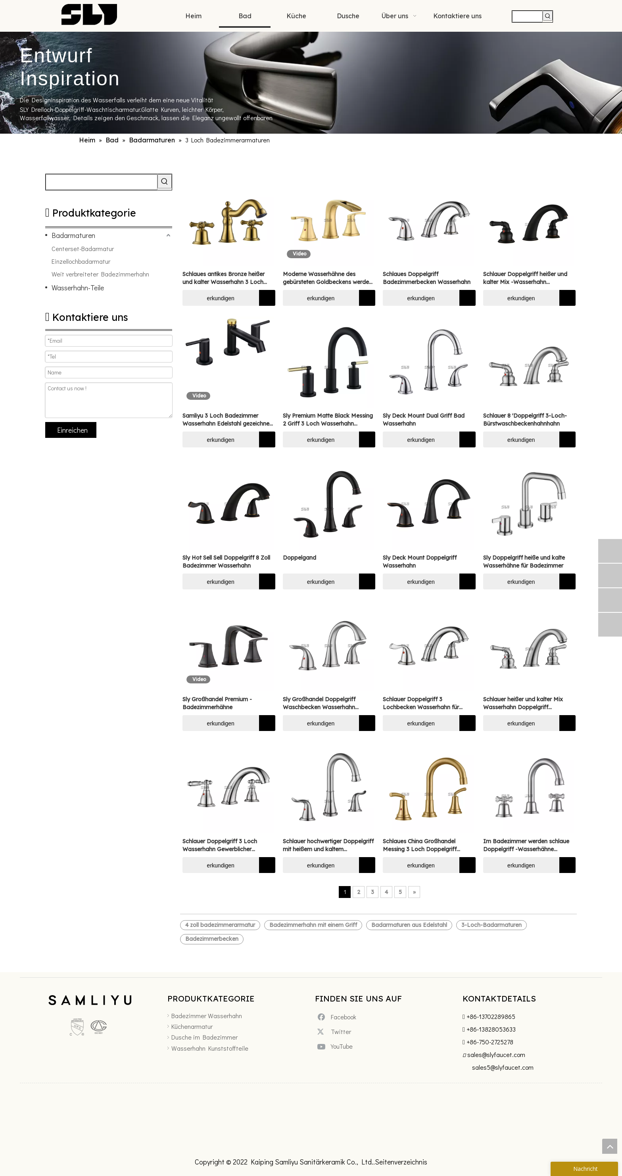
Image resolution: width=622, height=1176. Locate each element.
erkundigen (208, 298)
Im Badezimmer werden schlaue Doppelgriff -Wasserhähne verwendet (526, 845)
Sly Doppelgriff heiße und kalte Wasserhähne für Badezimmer (524, 561)
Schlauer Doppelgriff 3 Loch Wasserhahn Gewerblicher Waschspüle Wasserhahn (219, 845)
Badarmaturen (73, 235)
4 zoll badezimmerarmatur (220, 925)
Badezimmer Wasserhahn (206, 1015)
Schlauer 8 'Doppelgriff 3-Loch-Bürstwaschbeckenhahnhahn (525, 419)
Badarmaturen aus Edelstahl (409, 925)
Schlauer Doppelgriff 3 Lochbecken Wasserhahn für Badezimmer (421, 703)
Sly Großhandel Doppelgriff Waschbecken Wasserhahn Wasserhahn (319, 703)
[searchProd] (527, 16)
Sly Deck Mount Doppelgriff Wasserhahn (420, 561)
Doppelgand (299, 557)
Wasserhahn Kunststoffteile (209, 1048)
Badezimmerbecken (211, 938)
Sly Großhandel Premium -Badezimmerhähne (217, 703)
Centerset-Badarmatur (83, 248)
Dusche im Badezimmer (204, 1037)
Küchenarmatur (192, 1026)
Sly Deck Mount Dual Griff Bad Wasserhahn (424, 419)
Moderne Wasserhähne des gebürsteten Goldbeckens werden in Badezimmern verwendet (327, 278)
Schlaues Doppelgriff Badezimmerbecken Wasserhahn (426, 278)
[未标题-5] (38, 1014)
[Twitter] (339, 1031)
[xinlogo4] (89, 1001)
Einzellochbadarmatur (81, 261)
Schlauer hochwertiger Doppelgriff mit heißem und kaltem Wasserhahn (328, 845)
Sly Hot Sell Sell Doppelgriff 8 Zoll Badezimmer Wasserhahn (226, 561)
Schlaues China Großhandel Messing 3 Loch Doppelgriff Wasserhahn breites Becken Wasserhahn (420, 845)
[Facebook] (339, 1016)
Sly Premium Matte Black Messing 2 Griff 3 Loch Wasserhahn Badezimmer (328, 420)
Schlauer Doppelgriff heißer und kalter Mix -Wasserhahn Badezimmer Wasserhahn (525, 278)
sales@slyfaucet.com (496, 1054)
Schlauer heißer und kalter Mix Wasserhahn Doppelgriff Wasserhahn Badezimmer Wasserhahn (523, 703)
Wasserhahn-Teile (78, 287)
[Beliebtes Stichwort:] (548, 16)
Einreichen (72, 430)
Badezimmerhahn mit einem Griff (313, 925)
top (609, 1146)
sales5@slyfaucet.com (503, 1067)
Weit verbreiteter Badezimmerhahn (100, 274)
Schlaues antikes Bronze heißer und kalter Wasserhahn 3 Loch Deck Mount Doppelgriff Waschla (227, 278)
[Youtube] (339, 1046)
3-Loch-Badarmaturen (491, 925)
